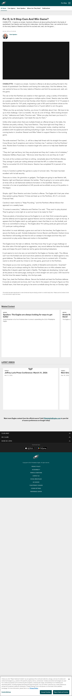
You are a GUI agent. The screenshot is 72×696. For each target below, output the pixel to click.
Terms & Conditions (36, 431)
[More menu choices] (69, 3)
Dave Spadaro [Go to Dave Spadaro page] (13, 34)
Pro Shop (64, 3)
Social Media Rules (36, 437)
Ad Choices (36, 440)
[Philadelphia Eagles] (36, 415)
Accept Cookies (45, 692)
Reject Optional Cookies (61, 692)
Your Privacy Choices (36, 444)
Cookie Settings (36, 447)
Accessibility (36, 428)
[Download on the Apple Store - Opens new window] (29, 407)
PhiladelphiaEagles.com (52, 377)
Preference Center (36, 450)
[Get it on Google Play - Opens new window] (42, 407)
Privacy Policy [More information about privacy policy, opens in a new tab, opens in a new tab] (34, 688)
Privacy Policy (36, 425)
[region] (36, 686)
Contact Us (36, 434)
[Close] (69, 679)
